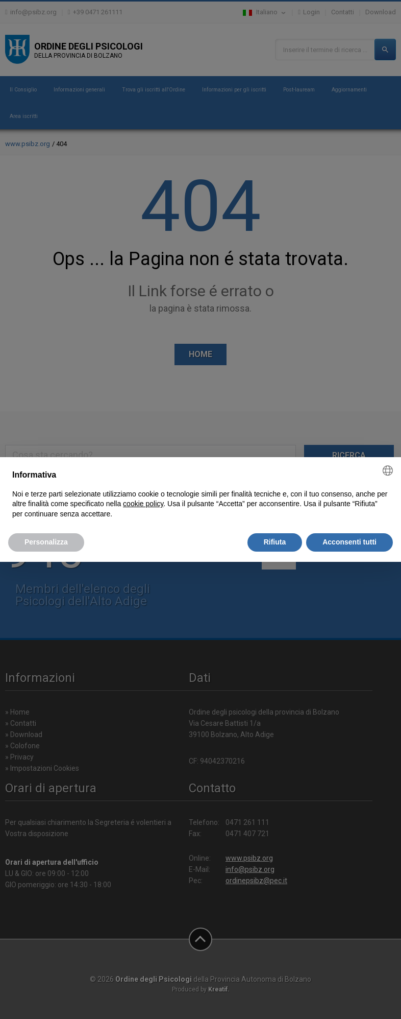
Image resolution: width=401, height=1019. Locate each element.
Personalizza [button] (46, 542)
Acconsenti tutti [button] (349, 542)
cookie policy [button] (143, 504)
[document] (200, 494)
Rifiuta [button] (275, 542)
